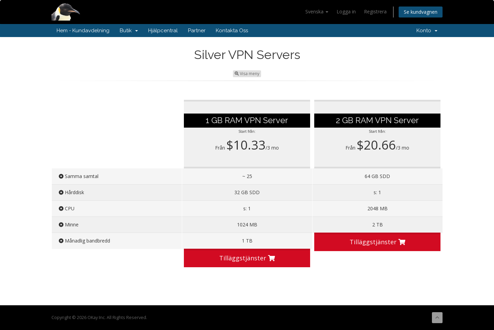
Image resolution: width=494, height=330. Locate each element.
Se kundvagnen (420, 12)
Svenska (316, 11)
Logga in (346, 11)
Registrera (375, 11)
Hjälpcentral (163, 30)
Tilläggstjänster (247, 258)
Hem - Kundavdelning (83, 30)
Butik (129, 30)
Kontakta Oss (232, 30)
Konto (426, 30)
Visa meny (247, 73)
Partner (196, 30)
